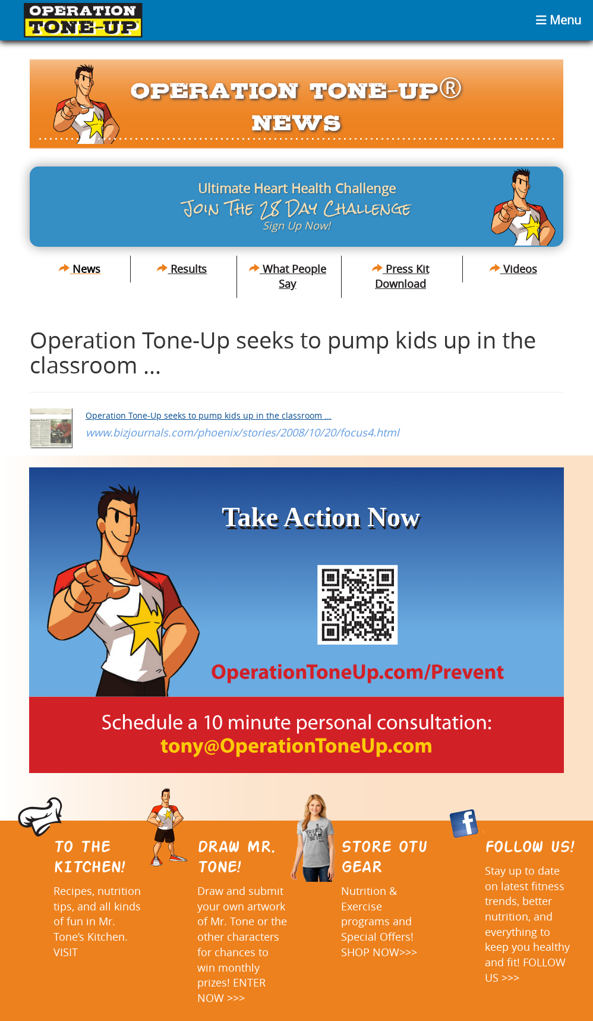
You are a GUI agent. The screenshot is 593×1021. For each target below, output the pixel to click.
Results (182, 269)
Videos (513, 269)
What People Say (287, 276)
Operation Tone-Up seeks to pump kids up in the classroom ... (209, 415)
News (79, 269)
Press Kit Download (400, 276)
